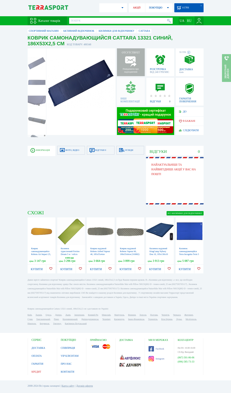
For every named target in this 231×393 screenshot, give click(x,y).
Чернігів (165, 315)
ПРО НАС (66, 364)
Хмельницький (43, 319)
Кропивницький (70, 319)
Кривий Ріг (93, 315)
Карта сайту (68, 386)
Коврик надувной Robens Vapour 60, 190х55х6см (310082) (130, 251)
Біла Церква (166, 319)
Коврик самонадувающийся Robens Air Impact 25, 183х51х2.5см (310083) (41, 254)
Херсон (143, 315)
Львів (67, 315)
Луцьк (179, 319)
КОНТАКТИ (67, 371)
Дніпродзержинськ (90, 319)
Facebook (156, 348)
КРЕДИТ (36, 371)
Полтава (154, 315)
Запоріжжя (79, 315)
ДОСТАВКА (38, 348)
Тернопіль (153, 319)
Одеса (48, 315)
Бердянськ (44, 323)
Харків (39, 315)
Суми (30, 319)
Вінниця (132, 315)
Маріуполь (119, 315)
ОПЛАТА (37, 356)
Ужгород (57, 323)
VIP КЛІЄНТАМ (70, 356)
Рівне (56, 319)
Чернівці (106, 319)
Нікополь (32, 323)
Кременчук (119, 319)
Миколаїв (106, 315)
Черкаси (177, 315)
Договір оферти (84, 386)
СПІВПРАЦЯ (68, 348)
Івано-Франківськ (136, 319)
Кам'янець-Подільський (76, 323)
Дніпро (58, 315)
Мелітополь (191, 319)
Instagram (156, 358)
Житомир (188, 315)
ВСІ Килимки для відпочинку (185, 213)
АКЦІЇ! (137, 7)
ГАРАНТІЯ (37, 364)
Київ (30, 315)
